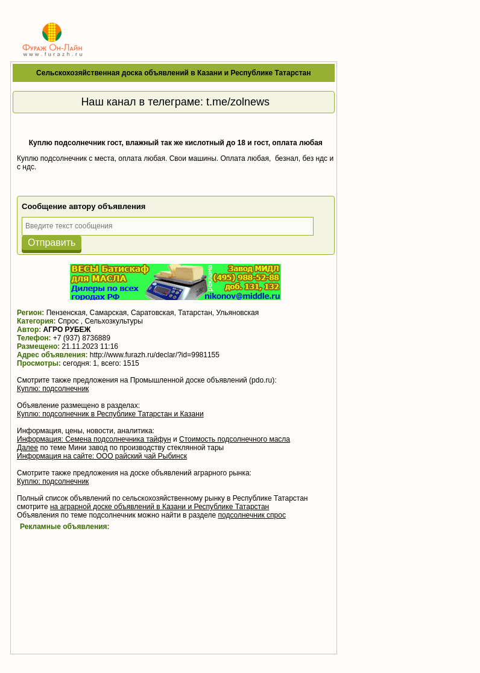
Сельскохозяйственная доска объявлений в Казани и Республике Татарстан (173, 73)
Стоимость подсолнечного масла (234, 439)
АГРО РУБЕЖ (67, 329)
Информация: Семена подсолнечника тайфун (94, 439)
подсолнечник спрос (252, 515)
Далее (27, 447)
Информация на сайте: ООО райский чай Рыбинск (102, 456)
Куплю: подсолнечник (53, 388)
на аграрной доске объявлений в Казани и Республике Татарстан (159, 506)
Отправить (51, 242)
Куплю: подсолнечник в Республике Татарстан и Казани (110, 414)
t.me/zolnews (238, 102)
